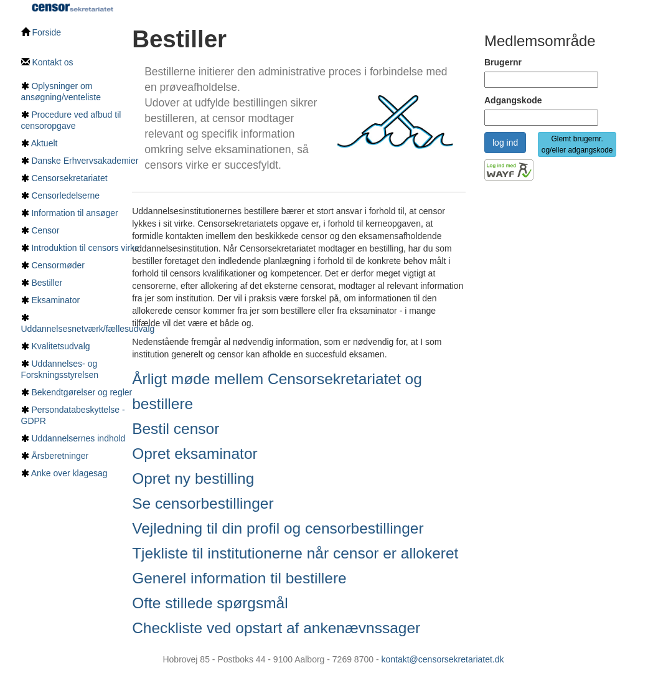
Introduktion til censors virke (85, 248)
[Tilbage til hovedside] (73, 6)
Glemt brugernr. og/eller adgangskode (577, 144)
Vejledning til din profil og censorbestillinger (278, 528)
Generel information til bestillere (239, 578)
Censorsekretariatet (69, 178)
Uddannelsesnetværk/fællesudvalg (88, 329)
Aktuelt (44, 143)
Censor (45, 230)
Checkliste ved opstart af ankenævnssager (276, 627)
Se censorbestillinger (202, 503)
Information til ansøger (74, 213)
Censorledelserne (65, 195)
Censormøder (58, 265)
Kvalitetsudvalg (60, 346)
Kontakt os (47, 62)
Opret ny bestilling (193, 478)
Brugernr (503, 62)
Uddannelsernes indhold (78, 438)
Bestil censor (175, 428)
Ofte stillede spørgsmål (210, 603)
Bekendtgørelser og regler (81, 392)
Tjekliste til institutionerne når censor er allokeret (295, 553)
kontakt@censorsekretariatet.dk (442, 659)
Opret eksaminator (195, 453)
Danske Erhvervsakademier (84, 161)
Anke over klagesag (69, 473)
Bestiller (46, 283)
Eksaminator (55, 300)
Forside (41, 32)
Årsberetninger (59, 456)
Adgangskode (513, 100)
